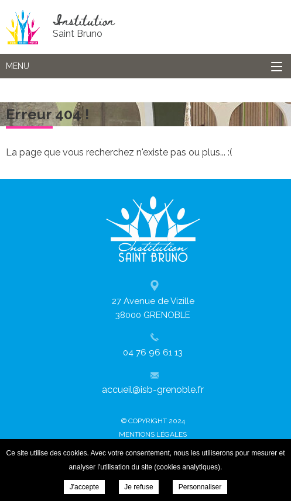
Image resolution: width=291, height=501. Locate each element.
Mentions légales (153, 434)
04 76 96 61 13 (153, 352)
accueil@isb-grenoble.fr (153, 389)
